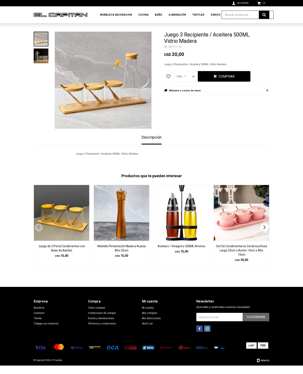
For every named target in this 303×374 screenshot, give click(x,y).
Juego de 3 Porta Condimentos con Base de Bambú (61, 257)
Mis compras (149, 321)
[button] (264, 235)
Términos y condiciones (102, 332)
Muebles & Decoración (116, 14)
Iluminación (177, 14)
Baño (158, 14)
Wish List (147, 332)
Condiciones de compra (102, 321)
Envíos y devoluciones (101, 326)
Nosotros (39, 316)
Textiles (198, 14)
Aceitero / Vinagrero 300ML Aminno (181, 254)
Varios (215, 14)
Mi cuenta (148, 316)
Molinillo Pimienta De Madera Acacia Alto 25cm (121, 257)
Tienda (38, 326)
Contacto (39, 321)
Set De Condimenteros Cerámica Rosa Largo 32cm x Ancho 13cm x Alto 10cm (241, 259)
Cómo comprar (96, 316)
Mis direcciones (151, 326)
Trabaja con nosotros (46, 332)
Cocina (143, 14)
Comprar (227, 85)
